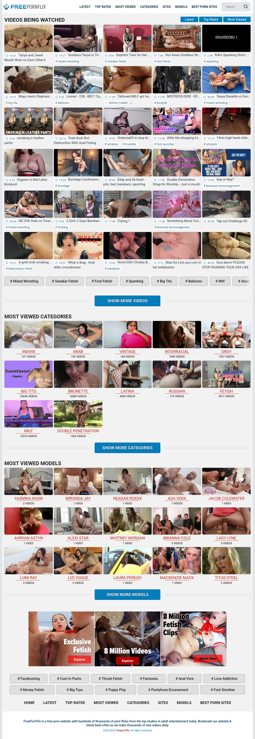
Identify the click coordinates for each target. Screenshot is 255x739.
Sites (167, 7)
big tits (13, 103)
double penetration (78, 416)
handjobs (113, 268)
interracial (177, 337)
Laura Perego (127, 563)
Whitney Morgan (127, 523)
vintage (127, 337)
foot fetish (163, 61)
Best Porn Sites (204, 7)
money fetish (33, 690)
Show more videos (128, 300)
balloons (63, 103)
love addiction (225, 679)
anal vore (186, 679)
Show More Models (127, 594)
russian (177, 377)
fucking (62, 227)
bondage (63, 186)
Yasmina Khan (28, 484)
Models (181, 7)
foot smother (224, 690)
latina (127, 377)
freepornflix (123, 730)
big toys (76, 690)
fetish (226, 377)
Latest (85, 7)
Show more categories (127, 447)
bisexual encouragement (222, 186)
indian (28, 337)
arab (78, 337)
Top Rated (103, 7)
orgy (226, 337)
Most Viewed (125, 7)
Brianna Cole (177, 523)
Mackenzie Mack (177, 563)
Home (24, 3)
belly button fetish (20, 268)
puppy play (117, 690)
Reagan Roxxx (127, 484)
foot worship (165, 144)
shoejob (211, 144)
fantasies (150, 679)
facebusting (30, 679)
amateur (112, 144)
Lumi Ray (28, 563)
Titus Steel (226, 563)
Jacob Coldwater (226, 484)
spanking (212, 61)
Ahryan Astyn (28, 523)
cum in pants (70, 679)
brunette (130, 144)
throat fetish (111, 679)
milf (221, 281)
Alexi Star (78, 523)
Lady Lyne (226, 523)
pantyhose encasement (169, 690)
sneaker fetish (116, 61)
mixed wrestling (68, 61)
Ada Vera (177, 484)
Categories (149, 7)
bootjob (161, 103)
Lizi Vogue (78, 563)
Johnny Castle (118, 103)
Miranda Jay (78, 484)
